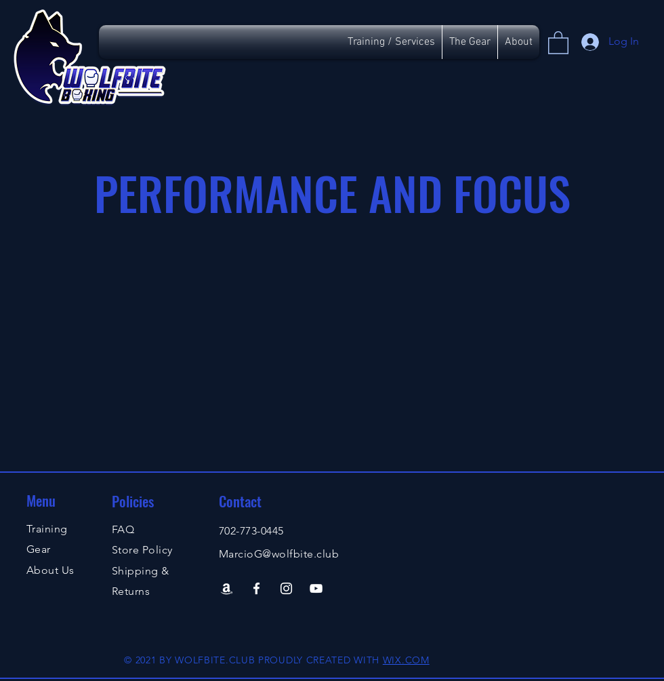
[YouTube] (316, 588)
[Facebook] (256, 588)
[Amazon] (226, 588)
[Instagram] (286, 588)
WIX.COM (406, 660)
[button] (558, 42)
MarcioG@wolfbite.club (279, 553)
